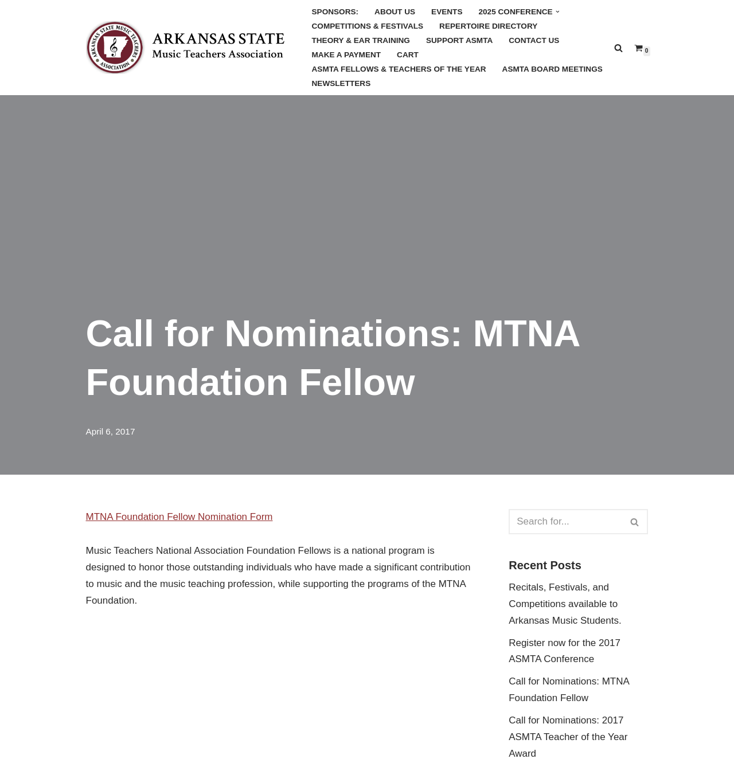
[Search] (618, 48)
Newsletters (341, 83)
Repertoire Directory (488, 26)
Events (446, 11)
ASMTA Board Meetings (552, 69)
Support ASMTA (459, 40)
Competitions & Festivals (368, 26)
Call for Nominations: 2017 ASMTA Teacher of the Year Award (568, 737)
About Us (394, 11)
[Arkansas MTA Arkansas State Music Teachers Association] (189, 48)
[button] (558, 12)
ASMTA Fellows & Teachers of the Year (399, 69)
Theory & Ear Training (361, 40)
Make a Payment (346, 54)
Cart (408, 54)
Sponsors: (335, 11)
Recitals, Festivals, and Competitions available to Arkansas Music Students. (565, 604)
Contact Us (534, 40)
